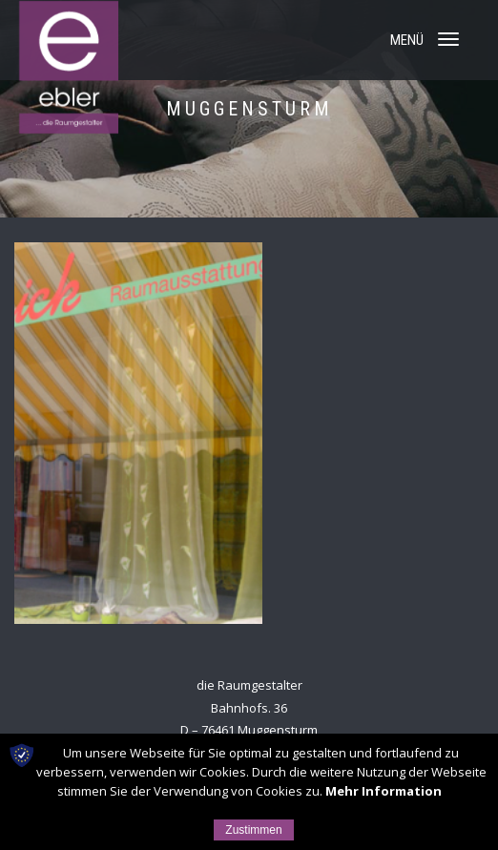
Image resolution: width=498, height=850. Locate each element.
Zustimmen (253, 830)
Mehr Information (383, 790)
